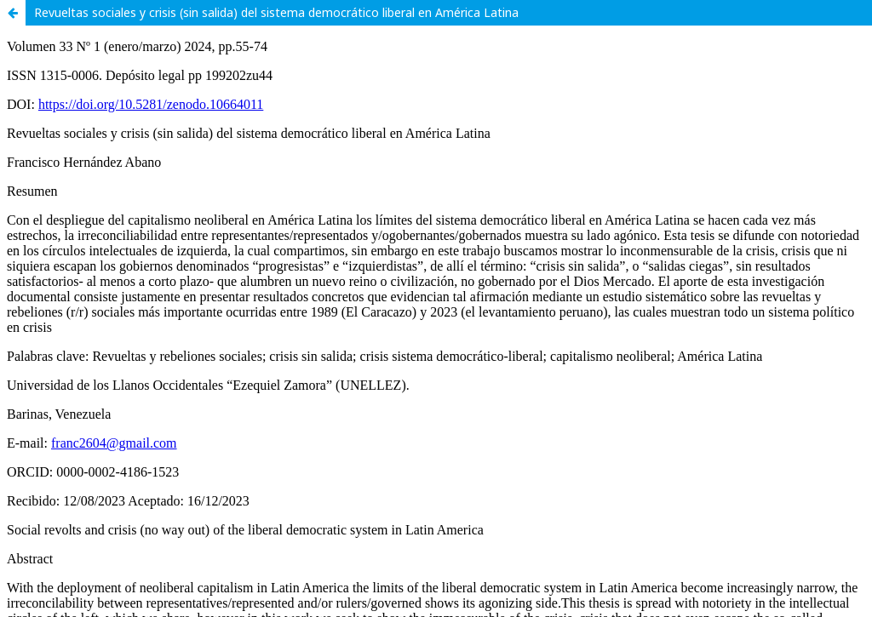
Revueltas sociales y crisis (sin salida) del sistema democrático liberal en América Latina (276, 12)
